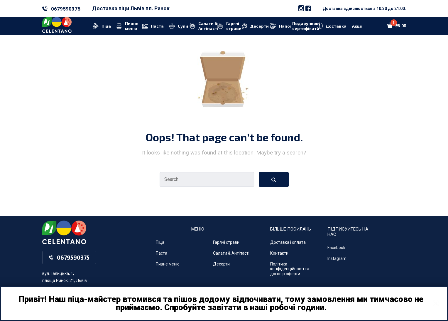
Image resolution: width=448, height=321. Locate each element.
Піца (160, 242)
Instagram (336, 258)
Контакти (279, 253)
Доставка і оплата (288, 242)
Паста (161, 253)
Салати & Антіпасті (231, 253)
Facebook (336, 247)
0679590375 (65, 9)
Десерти (221, 264)
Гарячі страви (226, 242)
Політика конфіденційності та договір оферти (289, 269)
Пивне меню (168, 264)
